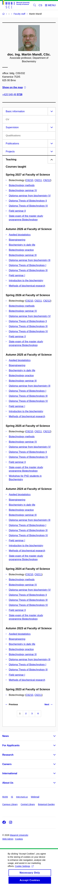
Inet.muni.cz (22, 797)
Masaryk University (19, 835)
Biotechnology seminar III (23, 255)
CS (40, 5)
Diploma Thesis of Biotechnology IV (28, 205)
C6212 (46, 180)
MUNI (5, 797)
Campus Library (10, 804)
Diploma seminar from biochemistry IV (30, 195)
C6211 (38, 180)
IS (12, 797)
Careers (7, 764)
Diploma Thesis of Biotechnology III (28, 270)
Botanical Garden (46, 804)
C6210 (29, 180)
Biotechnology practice (21, 250)
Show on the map (14, 87)
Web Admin (7, 839)
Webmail (35, 797)
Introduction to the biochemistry (26, 280)
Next (48, 704)
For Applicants (10, 745)
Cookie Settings (24, 869)
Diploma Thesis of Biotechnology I (27, 265)
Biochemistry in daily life (22, 245)
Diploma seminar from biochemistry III (29, 260)
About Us (7, 782)
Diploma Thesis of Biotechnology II (28, 200)
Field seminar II (17, 211)
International (9, 773)
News (5, 736)
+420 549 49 (12, 94)
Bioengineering (17, 239)
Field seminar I (17, 275)
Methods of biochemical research (27, 285)
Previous (12, 704)
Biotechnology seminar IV (23, 190)
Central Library (28, 804)
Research (7, 754)
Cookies (19, 839)
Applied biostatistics (20, 234)
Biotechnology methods (21, 185)
